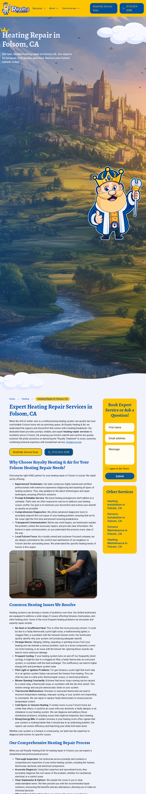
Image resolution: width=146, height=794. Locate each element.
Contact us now (73, 442)
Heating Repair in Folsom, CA (53, 399)
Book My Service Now (102, 8)
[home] (16, 8)
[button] (39, 8)
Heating (25, 399)
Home (12, 399)
